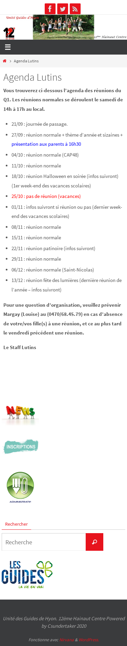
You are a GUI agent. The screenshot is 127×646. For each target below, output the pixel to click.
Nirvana (66, 640)
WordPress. (89, 640)
